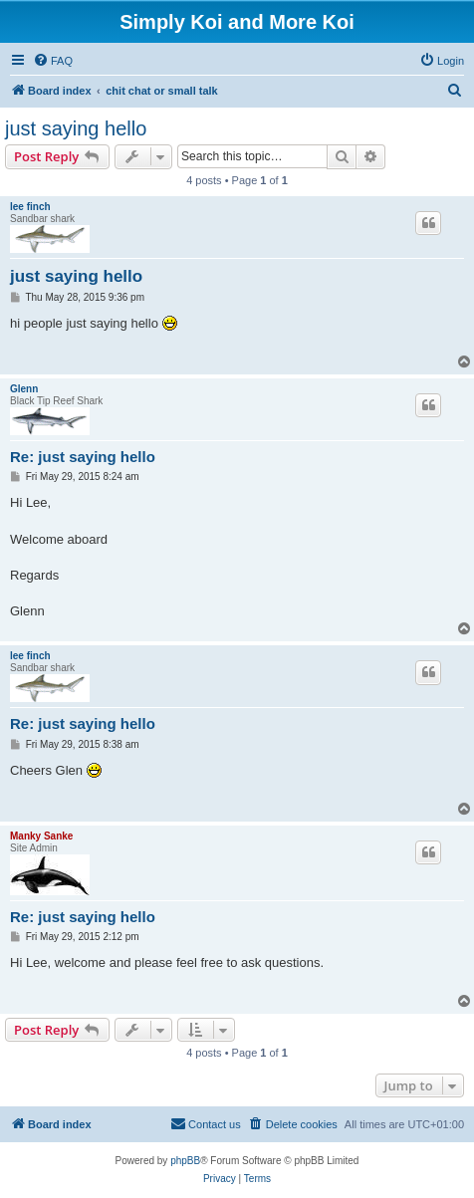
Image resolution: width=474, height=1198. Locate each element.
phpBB (185, 1160)
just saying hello (75, 128)
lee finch (30, 206)
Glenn (24, 388)
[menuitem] (53, 61)
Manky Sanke (41, 836)
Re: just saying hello (82, 456)
